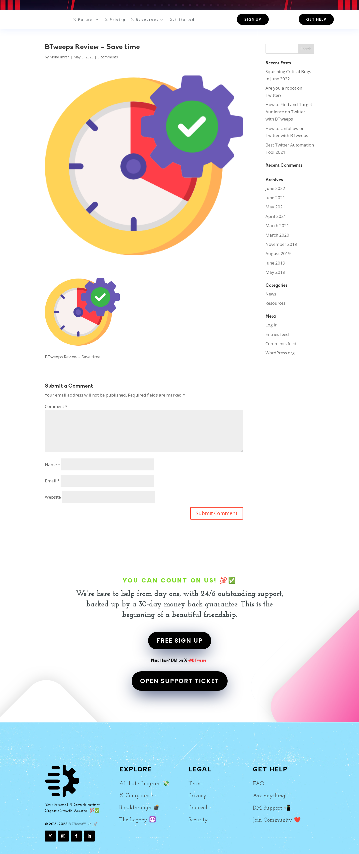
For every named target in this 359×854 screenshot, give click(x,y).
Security (198, 820)
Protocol (197, 808)
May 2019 (275, 272)
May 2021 (275, 207)
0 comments (107, 57)
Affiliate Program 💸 (144, 784)
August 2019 (278, 253)
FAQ (258, 784)
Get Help (316, 19)
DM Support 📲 (271, 808)
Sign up (252, 19)
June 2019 (275, 263)
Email (52, 481)
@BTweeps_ (198, 660)
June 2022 (275, 188)
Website (53, 497)
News (271, 294)
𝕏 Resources (145, 19)
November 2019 (281, 244)
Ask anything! (269, 796)
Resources (275, 303)
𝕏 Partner (83, 19)
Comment (56, 406)
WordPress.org (280, 353)
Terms (195, 784)
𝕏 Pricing (115, 19)
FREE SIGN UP (180, 640)
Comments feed (281, 343)
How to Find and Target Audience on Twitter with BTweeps (289, 112)
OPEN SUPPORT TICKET (179, 681)
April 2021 (276, 216)
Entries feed (277, 334)
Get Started (182, 19)
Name (52, 464)
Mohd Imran (60, 57)
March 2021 (277, 225)
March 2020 (277, 235)
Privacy (197, 796)
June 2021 (275, 197)
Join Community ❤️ (277, 820)
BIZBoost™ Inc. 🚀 (83, 824)
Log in (271, 325)
